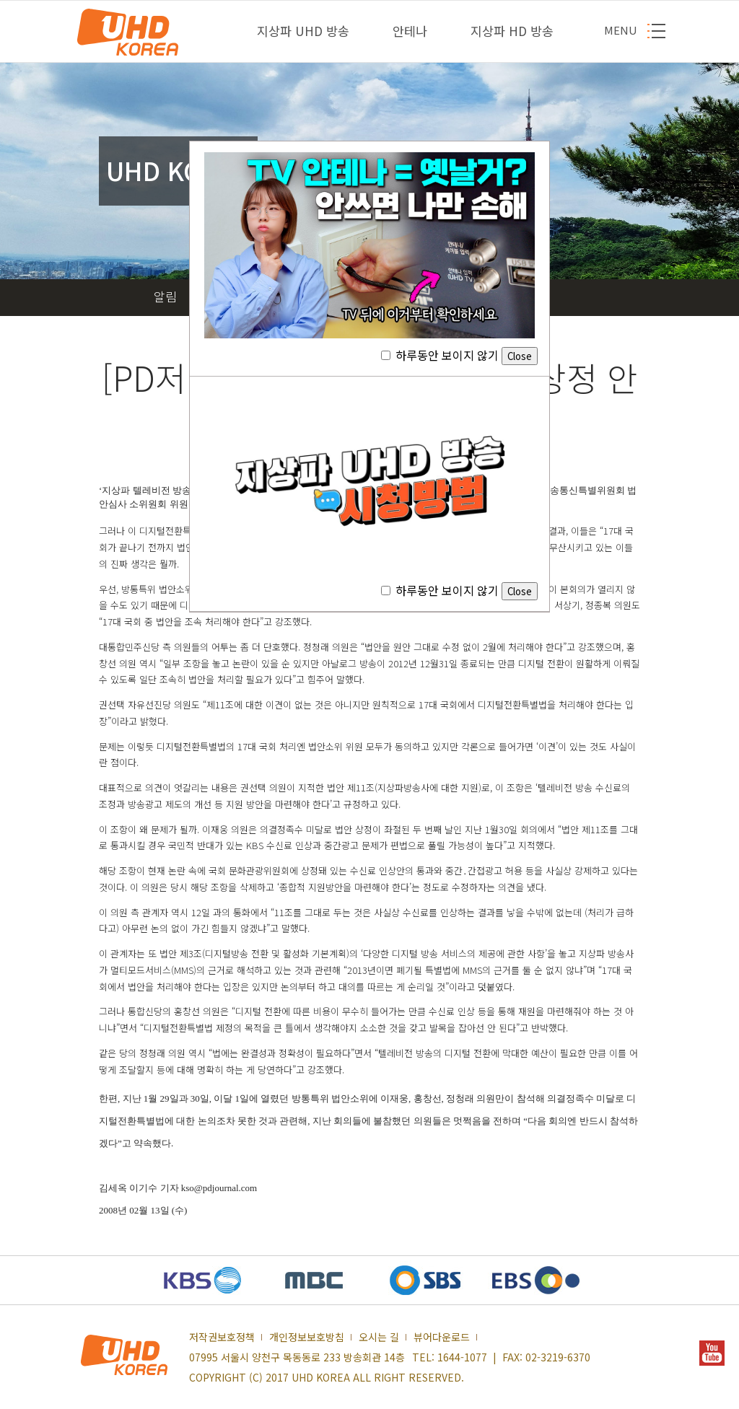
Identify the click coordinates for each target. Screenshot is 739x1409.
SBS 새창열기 (425, 1280)
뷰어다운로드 (442, 1337)
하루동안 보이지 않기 (459, 355)
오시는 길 (379, 1337)
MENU (620, 30)
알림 (165, 296)
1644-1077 (462, 1357)
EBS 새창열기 (536, 1280)
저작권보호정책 (222, 1337)
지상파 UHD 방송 (303, 31)
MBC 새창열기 (314, 1280)
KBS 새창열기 (203, 1280)
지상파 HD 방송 (512, 31)
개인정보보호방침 (306, 1337)
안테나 (410, 31)
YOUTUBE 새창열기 (712, 1353)
